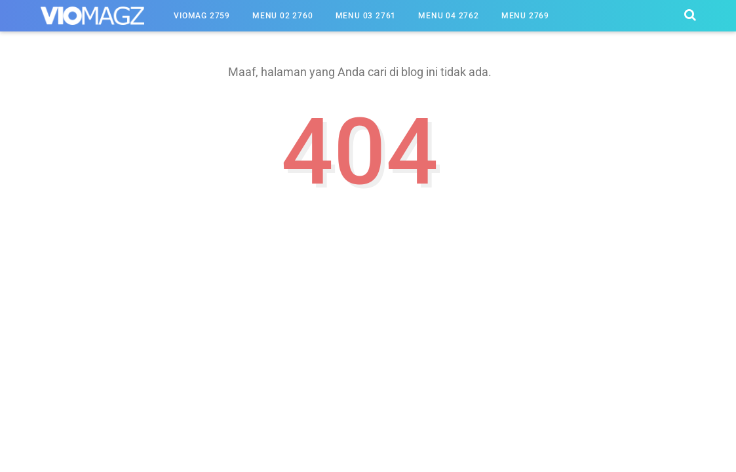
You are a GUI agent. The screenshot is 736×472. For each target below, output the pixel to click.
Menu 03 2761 (366, 15)
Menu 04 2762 (448, 15)
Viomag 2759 (202, 15)
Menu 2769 (525, 15)
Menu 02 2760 (282, 15)
